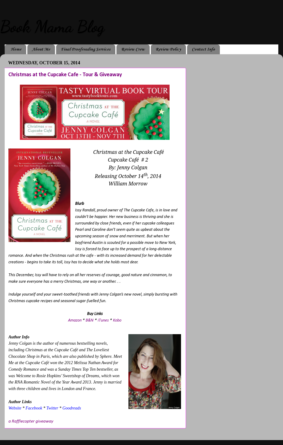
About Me (41, 49)
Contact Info (203, 49)
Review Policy (168, 49)
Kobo (117, 320)
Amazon (75, 320)
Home (16, 49)
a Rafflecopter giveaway (30, 421)
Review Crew (133, 49)
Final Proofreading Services (85, 49)
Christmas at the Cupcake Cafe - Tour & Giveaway (65, 75)
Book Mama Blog (52, 26)
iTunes (103, 320)
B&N (90, 320)
